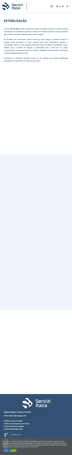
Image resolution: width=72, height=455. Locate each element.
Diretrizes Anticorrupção (14, 426)
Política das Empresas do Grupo (16, 424)
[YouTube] (57, 6)
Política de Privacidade (31, 447)
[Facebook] (62, 6)
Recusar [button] (6, 450)
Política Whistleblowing (13, 429)
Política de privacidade (13, 421)
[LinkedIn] (60, 6)
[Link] (12, 6)
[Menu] (51, 6)
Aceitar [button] (13, 450)
